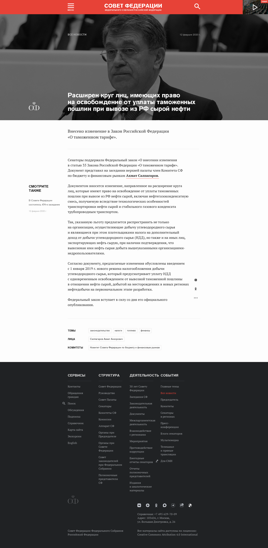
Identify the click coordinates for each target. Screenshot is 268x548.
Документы (137, 414)
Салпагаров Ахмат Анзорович (106, 339)
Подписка (74, 416)
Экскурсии (74, 436)
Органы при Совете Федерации (106, 446)
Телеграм (173, 505)
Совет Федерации (110, 386)
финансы (145, 330)
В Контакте (196, 280)
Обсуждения (76, 410)
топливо (131, 330)
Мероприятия (138, 441)
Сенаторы (105, 406)
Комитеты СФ (107, 412)
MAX (164, 505)
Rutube (181, 505)
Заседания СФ (139, 397)
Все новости (77, 34)
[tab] (195, 291)
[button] (70, 7)
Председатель (169, 399)
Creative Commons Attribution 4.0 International (167, 534)
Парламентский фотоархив (190, 505)
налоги (118, 330)
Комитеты (167, 406)
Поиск (72, 403)
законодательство (100, 330)
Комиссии (105, 419)
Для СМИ (166, 461)
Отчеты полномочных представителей (140, 472)
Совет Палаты (107, 399)
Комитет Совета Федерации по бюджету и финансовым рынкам (125, 347)
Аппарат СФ (106, 426)
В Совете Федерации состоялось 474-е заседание (44, 202)
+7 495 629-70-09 (165, 514)
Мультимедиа (170, 440)
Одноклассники (195, 289)
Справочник (76, 423)
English (72, 443)
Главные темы (170, 386)
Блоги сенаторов (171, 433)
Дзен (148, 505)
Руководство (107, 393)
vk (139, 505)
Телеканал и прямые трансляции (168, 450)
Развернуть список (195, 298)
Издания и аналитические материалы (141, 486)
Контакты (74, 386)
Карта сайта (75, 429)
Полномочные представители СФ (108, 478)
